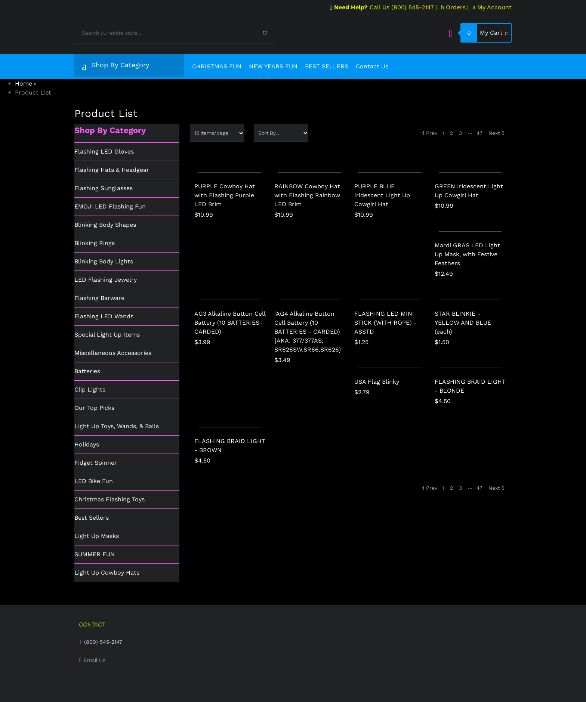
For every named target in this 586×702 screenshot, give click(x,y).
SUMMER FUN (94, 554)
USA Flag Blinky (376, 381)
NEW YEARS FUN (273, 66)
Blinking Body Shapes (105, 224)
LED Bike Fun (93, 481)
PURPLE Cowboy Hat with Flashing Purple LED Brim (224, 195)
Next (496, 133)
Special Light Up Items (107, 334)
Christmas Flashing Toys (109, 499)
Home (23, 83)
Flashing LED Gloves (104, 151)
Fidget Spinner (95, 462)
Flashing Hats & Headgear (111, 169)
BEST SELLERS (326, 66)
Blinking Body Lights (103, 261)
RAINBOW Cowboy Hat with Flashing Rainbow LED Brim (307, 195)
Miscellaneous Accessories (112, 352)
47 (479, 133)
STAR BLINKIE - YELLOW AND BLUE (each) (463, 322)
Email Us (94, 660)
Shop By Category (115, 66)
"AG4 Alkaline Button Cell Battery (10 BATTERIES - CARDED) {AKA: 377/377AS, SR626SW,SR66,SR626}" (308, 331)
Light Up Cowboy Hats (106, 572)
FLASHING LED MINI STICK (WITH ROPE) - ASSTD (385, 322)
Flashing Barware (99, 297)
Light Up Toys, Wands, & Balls (116, 426)
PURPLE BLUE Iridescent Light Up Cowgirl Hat (382, 195)
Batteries (87, 371)
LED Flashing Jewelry (105, 279)
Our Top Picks (94, 407)
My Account (492, 7)
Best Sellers (91, 517)
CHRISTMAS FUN (216, 66)
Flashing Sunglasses (103, 188)
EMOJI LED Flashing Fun (110, 206)
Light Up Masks (96, 535)
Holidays (86, 444)
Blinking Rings (94, 243)
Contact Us (372, 66)
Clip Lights (89, 389)
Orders (453, 7)
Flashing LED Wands (103, 316)
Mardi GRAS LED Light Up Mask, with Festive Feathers (467, 254)
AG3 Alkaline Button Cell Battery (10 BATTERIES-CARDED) (229, 322)
